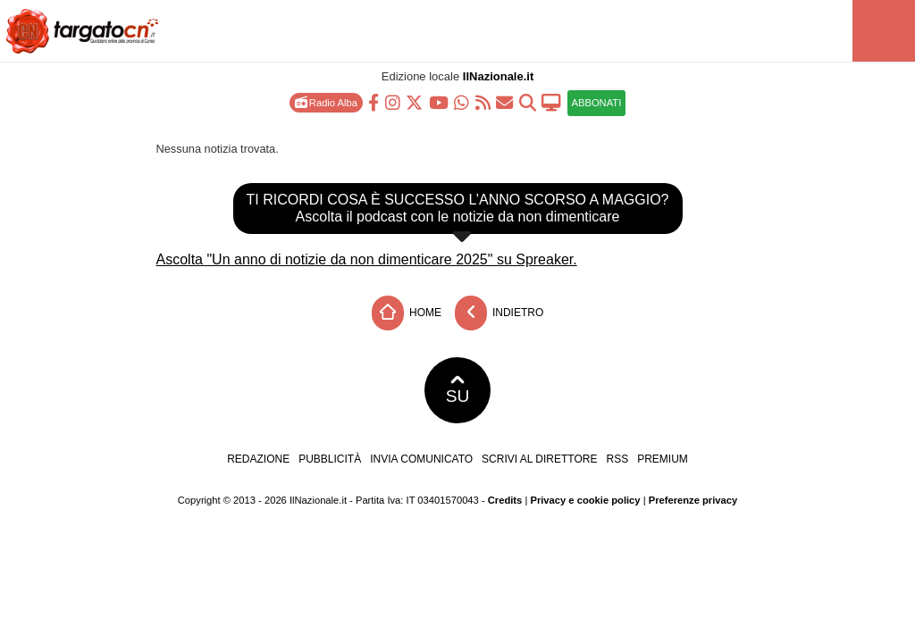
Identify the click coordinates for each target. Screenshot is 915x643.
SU (458, 390)
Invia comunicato (421, 459)
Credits (505, 500)
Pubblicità (329, 459)
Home (406, 313)
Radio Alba (326, 102)
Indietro (499, 313)
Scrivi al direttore (539, 459)
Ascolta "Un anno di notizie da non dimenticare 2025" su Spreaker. (366, 259)
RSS (617, 459)
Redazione (258, 459)
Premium (662, 459)
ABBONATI (597, 102)
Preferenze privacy (693, 500)
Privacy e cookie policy (585, 500)
